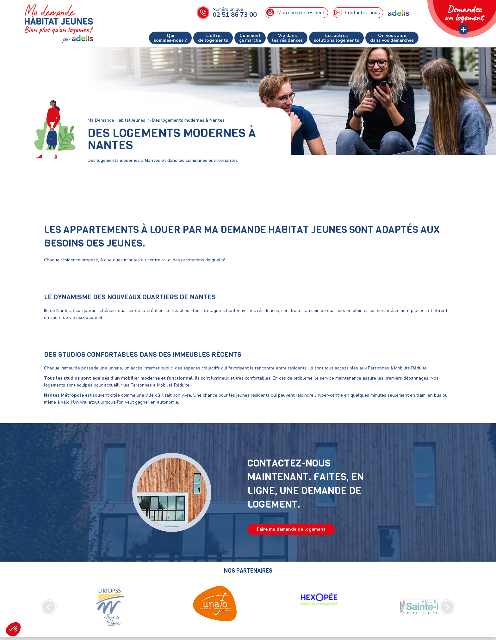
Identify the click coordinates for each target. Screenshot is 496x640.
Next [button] (447, 607)
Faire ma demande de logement (291, 529)
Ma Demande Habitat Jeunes (116, 120)
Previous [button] (49, 607)
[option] (110, 607)
